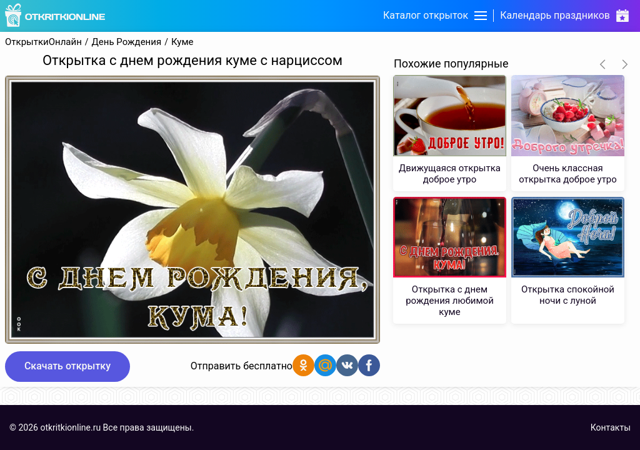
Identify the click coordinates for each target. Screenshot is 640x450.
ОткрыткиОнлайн (43, 42)
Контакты (611, 427)
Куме (182, 42)
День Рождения (127, 42)
